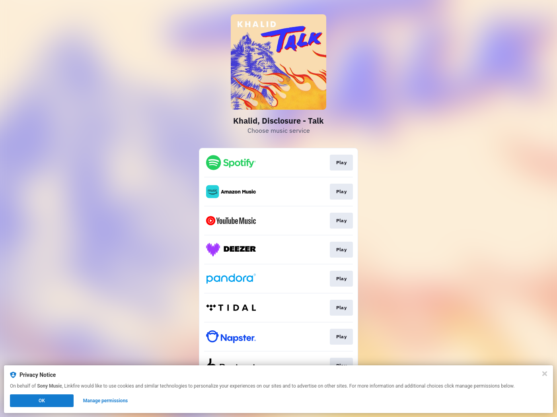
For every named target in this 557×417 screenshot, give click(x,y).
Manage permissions (105, 400)
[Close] (544, 373)
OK (42, 400)
